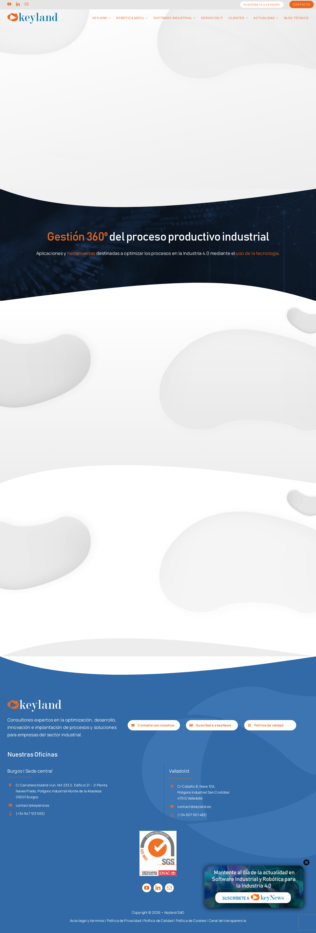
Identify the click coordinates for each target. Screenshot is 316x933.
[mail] (26, 4)
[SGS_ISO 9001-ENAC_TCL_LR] (158, 833)
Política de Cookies (191, 920)
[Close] (306, 862)
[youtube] (9, 4)
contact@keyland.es (32, 805)
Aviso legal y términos (87, 920)
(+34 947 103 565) (30, 813)
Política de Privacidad (124, 920)
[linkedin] (18, 4)
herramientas (81, 253)
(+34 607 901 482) (192, 814)
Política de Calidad (158, 920)
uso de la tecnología (257, 253)
